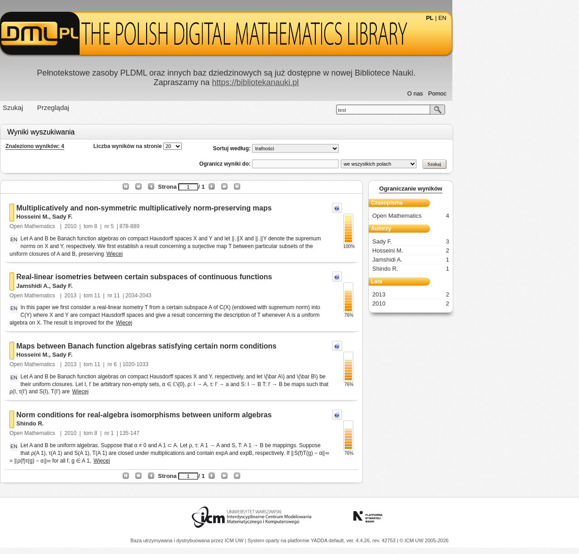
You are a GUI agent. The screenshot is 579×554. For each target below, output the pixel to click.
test (405, 110)
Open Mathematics (96, 226)
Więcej (178, 254)
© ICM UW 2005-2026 (423, 540)
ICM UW (235, 540)
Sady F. (125, 216)
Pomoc (501, 93)
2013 (134, 295)
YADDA (320, 540)
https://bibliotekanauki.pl (318, 82)
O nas (478, 93)
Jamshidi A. (96, 285)
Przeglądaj (116, 107)
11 (160, 295)
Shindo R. (93, 423)
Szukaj (76, 107)
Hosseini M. (96, 216)
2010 (134, 226)
